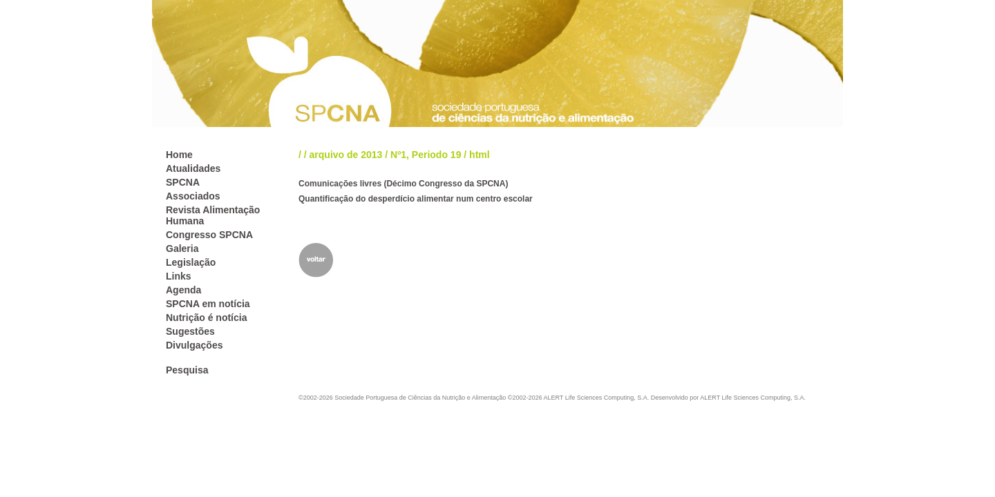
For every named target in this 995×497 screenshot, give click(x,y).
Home (179, 154)
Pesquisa (187, 370)
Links (178, 276)
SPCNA (183, 182)
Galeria (182, 248)
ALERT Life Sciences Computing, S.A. (753, 397)
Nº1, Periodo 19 (425, 154)
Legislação (191, 262)
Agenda (183, 289)
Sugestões (190, 331)
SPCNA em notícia (208, 303)
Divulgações (194, 345)
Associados (193, 196)
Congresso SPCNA (209, 234)
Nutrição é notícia (206, 317)
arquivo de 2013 (346, 154)
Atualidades (193, 168)
